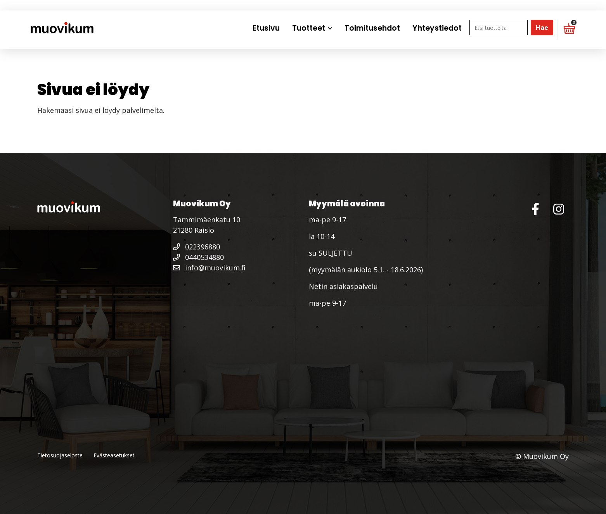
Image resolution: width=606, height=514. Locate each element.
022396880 (196, 246)
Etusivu (266, 28)
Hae (542, 27)
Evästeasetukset (114, 455)
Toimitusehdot (372, 28)
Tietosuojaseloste (60, 455)
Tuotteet (308, 28)
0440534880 (198, 257)
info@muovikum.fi (209, 267)
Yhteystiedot (437, 28)
